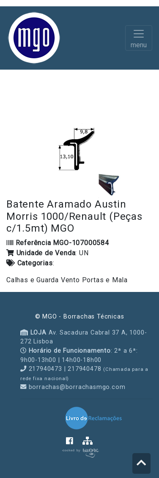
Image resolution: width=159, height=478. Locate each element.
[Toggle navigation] (138, 38)
